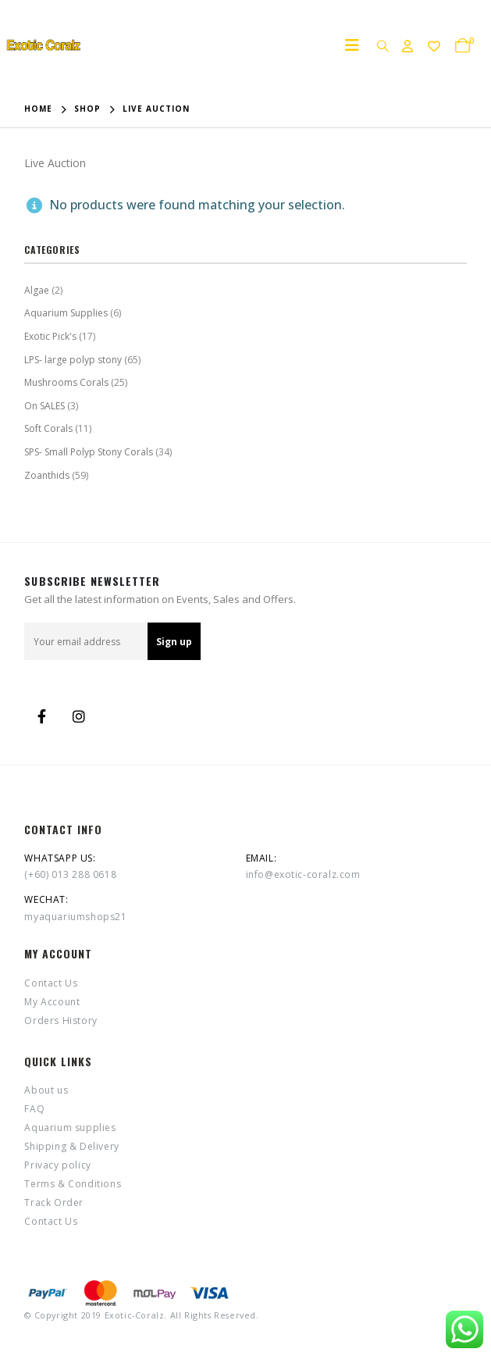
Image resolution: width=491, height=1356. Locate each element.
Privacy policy (57, 1165)
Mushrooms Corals (66, 382)
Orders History (60, 1020)
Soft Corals (48, 428)
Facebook (41, 716)
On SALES (44, 405)
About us (46, 1090)
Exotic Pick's (50, 336)
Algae (36, 290)
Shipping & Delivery (71, 1146)
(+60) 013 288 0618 (70, 874)
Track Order (54, 1202)
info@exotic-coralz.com (303, 874)
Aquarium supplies (70, 1127)
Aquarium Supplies (66, 312)
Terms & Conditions (72, 1183)
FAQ (34, 1108)
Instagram (78, 716)
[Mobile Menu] (356, 45)
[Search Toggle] (382, 45)
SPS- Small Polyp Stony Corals (88, 452)
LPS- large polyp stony (73, 359)
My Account (52, 1001)
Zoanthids (46, 475)
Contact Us (50, 983)
